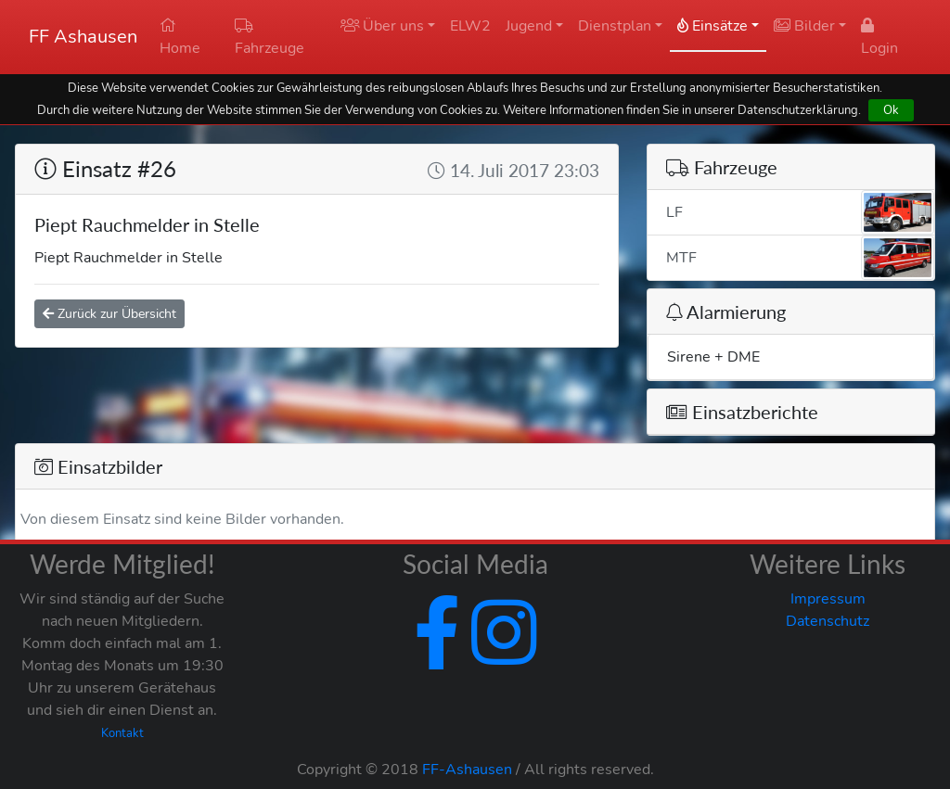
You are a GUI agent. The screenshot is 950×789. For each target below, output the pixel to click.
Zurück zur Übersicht (109, 314)
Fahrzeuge (269, 38)
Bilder (804, 26)
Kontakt (122, 733)
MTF (800, 257)
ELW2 (470, 26)
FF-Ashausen (467, 769)
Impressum (828, 599)
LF (800, 212)
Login (879, 38)
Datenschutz (827, 621)
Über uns (382, 26)
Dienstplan (614, 26)
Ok (891, 110)
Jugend (529, 26)
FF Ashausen (83, 36)
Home (180, 38)
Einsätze (712, 26)
